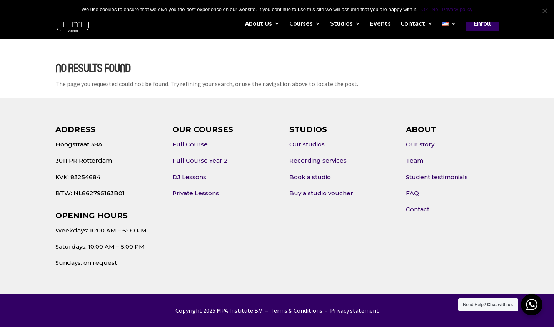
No (435, 9)
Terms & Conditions (296, 310)
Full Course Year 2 (200, 160)
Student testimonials (437, 177)
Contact (412, 24)
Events (380, 24)
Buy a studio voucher (321, 193)
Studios (341, 24)
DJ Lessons (189, 177)
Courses (301, 24)
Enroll (482, 23)
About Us (258, 24)
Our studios (307, 144)
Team (414, 160)
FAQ (412, 193)
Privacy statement (354, 310)
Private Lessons (195, 193)
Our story (420, 144)
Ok (424, 9)
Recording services (318, 160)
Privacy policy (457, 9)
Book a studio (310, 177)
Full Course (190, 144)
